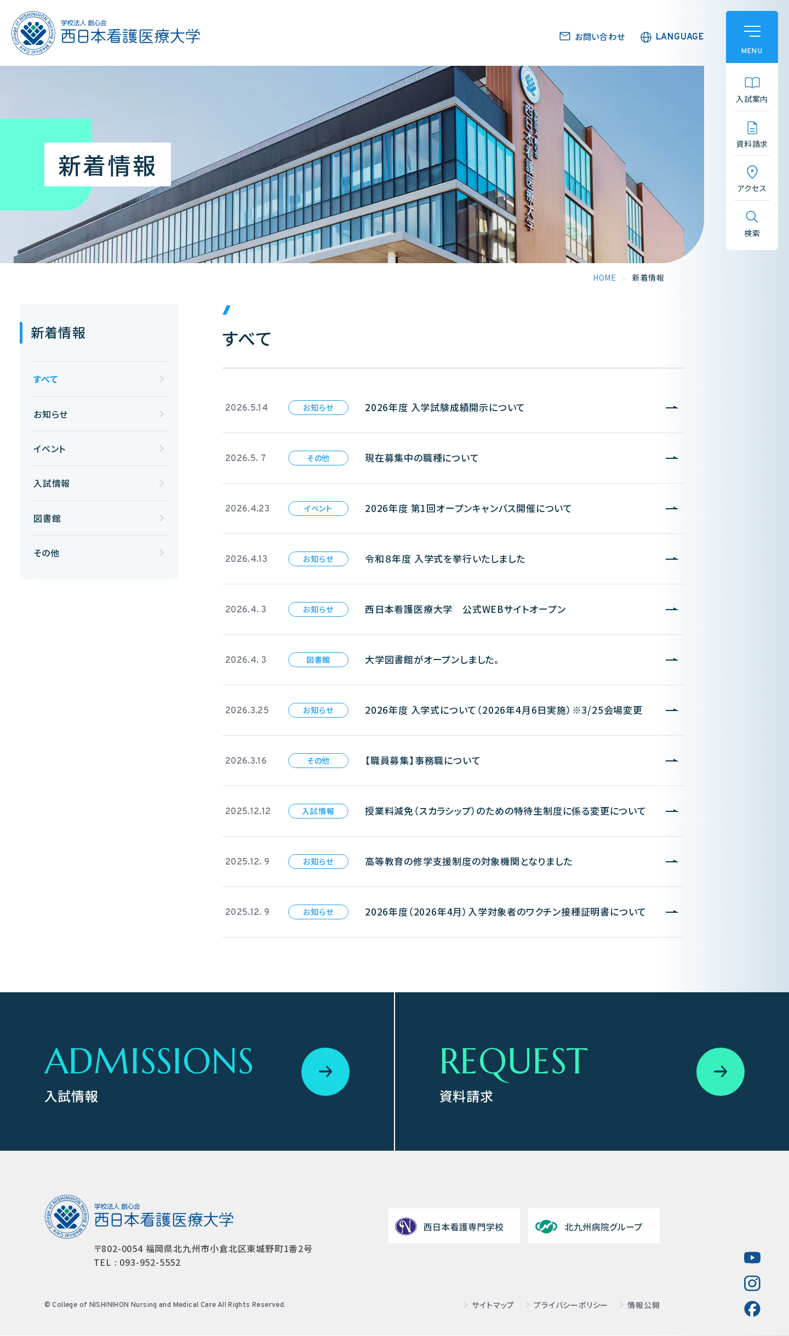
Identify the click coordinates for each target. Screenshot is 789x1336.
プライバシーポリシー (571, 1305)
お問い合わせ (600, 36)
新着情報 (58, 332)
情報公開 (643, 1305)
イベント (49, 448)
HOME (604, 277)
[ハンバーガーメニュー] (752, 37)
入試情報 (51, 483)
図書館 (47, 518)
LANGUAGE (680, 37)
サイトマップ (493, 1305)
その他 (46, 552)
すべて (45, 378)
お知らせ (50, 413)
